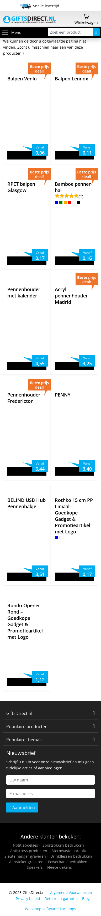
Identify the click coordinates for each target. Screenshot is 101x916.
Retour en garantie (61, 898)
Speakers (35, 867)
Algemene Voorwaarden (71, 892)
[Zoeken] (96, 32)
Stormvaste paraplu (69, 850)
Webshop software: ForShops (50, 908)
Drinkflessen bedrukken (71, 856)
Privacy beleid (28, 898)
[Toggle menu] (6, 32)
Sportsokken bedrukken (63, 845)
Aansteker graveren (26, 861)
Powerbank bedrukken (67, 861)
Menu (11, 32)
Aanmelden (22, 807)
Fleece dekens (59, 867)
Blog (86, 898)
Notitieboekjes (25, 845)
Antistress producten (28, 850)
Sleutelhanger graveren (25, 856)
